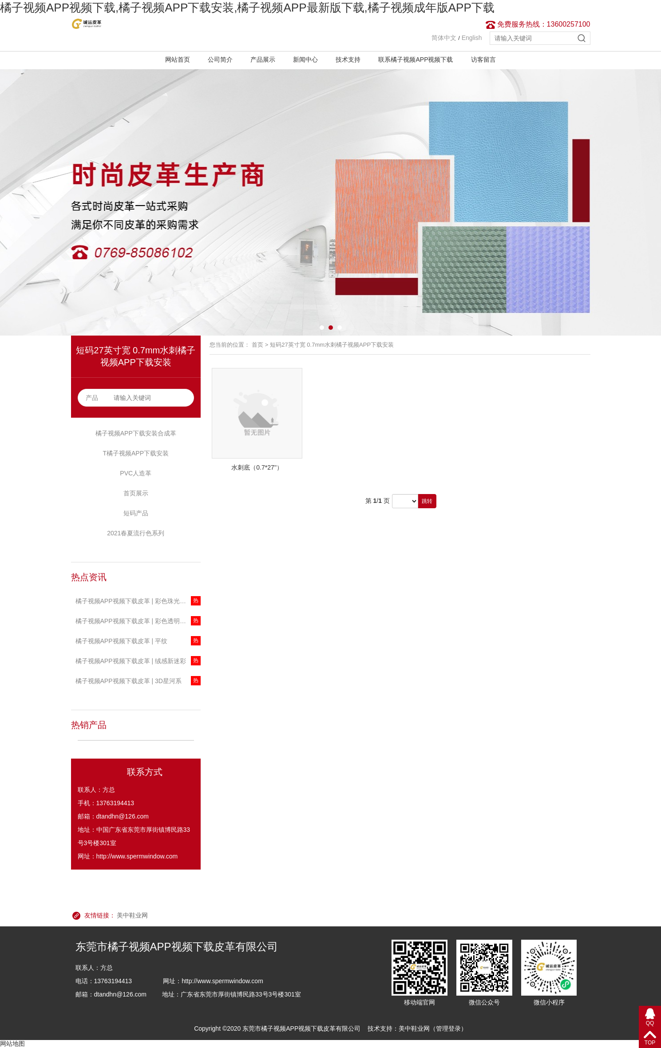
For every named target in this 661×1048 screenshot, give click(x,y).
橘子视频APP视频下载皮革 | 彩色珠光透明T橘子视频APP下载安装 (138, 601)
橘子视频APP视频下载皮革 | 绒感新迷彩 (130, 660)
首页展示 (135, 493)
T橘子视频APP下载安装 (136, 453)
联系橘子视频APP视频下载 (415, 59)
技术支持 (348, 59)
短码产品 (135, 513)
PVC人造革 (135, 473)
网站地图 (12, 1043)
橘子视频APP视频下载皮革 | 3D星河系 (128, 680)
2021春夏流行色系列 (135, 533)
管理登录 (448, 1028)
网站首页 (177, 59)
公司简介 (220, 59)
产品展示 (262, 59)
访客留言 (483, 59)
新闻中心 (305, 59)
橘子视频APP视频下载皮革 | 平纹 (121, 641)
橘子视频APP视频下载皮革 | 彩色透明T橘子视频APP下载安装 (138, 621)
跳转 (427, 501)
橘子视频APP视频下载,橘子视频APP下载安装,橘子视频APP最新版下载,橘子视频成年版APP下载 (247, 7)
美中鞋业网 (132, 915)
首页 (257, 344)
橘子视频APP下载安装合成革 (135, 433)
